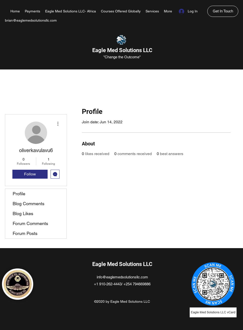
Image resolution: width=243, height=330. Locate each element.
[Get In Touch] (222, 11)
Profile (19, 193)
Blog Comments (28, 203)
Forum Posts (25, 233)
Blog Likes (23, 213)
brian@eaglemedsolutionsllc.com (31, 20)
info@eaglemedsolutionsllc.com (122, 277)
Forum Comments (30, 223)
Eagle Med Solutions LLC (122, 50)
